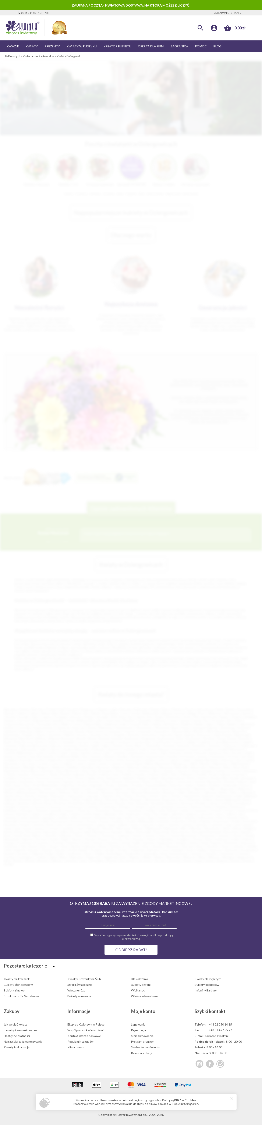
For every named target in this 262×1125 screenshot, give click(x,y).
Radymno (149, 843)
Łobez (32, 763)
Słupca (226, 846)
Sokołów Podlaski (235, 781)
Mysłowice (173, 717)
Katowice (126, 709)
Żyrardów (55, 735)
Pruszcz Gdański (219, 774)
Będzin (199, 724)
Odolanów (65, 835)
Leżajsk (186, 760)
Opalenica (123, 835)
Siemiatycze (117, 846)
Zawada (42, 796)
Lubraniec (216, 825)
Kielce (165, 709)
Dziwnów (42, 810)
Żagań (199, 861)
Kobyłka (189, 817)
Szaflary (202, 850)
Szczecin (72, 709)
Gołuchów (200, 810)
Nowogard (105, 771)
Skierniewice (144, 727)
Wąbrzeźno (76, 857)
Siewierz (157, 846)
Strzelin (110, 850)
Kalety (74, 817)
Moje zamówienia (142, 1036)
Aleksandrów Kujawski (198, 796)
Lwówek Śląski (132, 763)
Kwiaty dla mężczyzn (208, 979)
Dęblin (95, 745)
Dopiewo (222, 807)
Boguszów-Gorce (174, 799)
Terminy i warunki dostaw (21, 1030)
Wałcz (213, 789)
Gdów (43, 749)
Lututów (115, 763)
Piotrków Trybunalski (137, 720)
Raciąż (126, 843)
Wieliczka (244, 789)
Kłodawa (176, 817)
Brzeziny (121, 803)
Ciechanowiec (142, 742)
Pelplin (64, 839)
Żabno (234, 792)
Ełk (229, 720)
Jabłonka (177, 814)
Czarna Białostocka (225, 742)
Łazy (18, 828)
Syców (190, 850)
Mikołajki (29, 767)
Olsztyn (177, 709)
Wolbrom (65, 792)
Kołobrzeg (66, 731)
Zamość (185, 720)
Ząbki (181, 792)
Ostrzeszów (207, 835)
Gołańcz (185, 810)
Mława (237, 828)
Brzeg (221, 738)
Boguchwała (165, 738)
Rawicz (194, 843)
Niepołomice (199, 767)
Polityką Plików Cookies (179, 1100)
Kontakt (44, 12)
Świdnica (187, 724)
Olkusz (156, 771)
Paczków (23, 774)
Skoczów (188, 846)
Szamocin (215, 850)
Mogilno (249, 828)
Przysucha (42, 778)
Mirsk (226, 828)
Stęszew (60, 850)
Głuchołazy (102, 810)
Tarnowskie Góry (47, 724)
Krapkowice (55, 760)
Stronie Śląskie (78, 850)
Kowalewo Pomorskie (18, 760)
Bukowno (173, 803)
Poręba (234, 839)
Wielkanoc (138, 990)
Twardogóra (25, 857)
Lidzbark (122, 825)
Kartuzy (22, 756)
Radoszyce (113, 778)
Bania (178, 735)
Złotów (188, 861)
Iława (147, 814)
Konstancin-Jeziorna (193, 756)
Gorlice (143, 749)
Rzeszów (9, 713)
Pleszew (138, 839)
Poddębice (183, 839)
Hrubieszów (133, 814)
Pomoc (201, 46)
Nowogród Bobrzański (206, 832)
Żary (107, 735)
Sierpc (146, 846)
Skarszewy (173, 846)
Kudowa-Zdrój (43, 825)
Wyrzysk (42, 861)
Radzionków (165, 843)
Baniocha (26, 799)
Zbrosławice (127, 861)
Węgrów (134, 857)
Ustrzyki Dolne (181, 789)
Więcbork (189, 857)
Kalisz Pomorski (170, 753)
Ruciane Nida (219, 778)
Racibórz (9, 727)
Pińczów (117, 839)
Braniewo (24, 803)
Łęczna (27, 828)
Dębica (39, 731)
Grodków (50, 814)
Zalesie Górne (13, 796)
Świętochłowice (43, 727)
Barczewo (51, 799)
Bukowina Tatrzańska (150, 803)
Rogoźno (216, 843)
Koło (243, 817)
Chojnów (24, 807)
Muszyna (76, 832)
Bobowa (104, 738)
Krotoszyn (249, 821)
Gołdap (150, 810)
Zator (83, 861)
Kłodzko (122, 756)
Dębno (106, 745)
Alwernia (133, 735)
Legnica (46, 717)
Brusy (49, 803)
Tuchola (242, 853)
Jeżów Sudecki (29, 817)
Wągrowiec (94, 857)
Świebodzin (230, 785)
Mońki (8, 832)
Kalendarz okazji (141, 1053)
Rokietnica (231, 843)
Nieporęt (215, 767)
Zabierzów (194, 792)
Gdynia (154, 709)
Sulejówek (137, 850)
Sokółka (251, 846)
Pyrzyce (80, 778)
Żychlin (8, 864)
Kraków (25, 709)
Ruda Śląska (110, 713)
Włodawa (228, 857)
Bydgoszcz (88, 709)
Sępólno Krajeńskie (83, 846)
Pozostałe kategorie (30, 966)
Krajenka (205, 821)
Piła (195, 717)
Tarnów (246, 713)
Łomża (196, 720)
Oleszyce (92, 835)
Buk (131, 803)
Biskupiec (136, 799)
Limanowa (226, 760)
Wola (7, 861)
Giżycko (55, 749)
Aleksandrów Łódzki (229, 796)
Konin (187, 717)
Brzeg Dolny (77, 803)
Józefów (62, 817)
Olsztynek (107, 835)
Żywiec (176, 796)
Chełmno (53, 742)
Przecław (239, 774)
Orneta (137, 835)
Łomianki (67, 828)
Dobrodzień (153, 745)
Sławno (147, 781)
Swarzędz (177, 850)
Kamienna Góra (218, 753)
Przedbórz (10, 778)
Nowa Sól (239, 731)
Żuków (128, 796)
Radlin (136, 843)
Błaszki (81, 738)
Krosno (51, 731)
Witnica (9, 792)
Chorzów (10, 717)
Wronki (30, 861)
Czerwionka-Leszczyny (173, 807)
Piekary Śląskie (226, 724)
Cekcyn (213, 803)
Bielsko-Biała (50, 713)
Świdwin (214, 785)
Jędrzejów (48, 817)
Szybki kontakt (210, 1011)
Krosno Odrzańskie (90, 760)
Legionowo (245, 724)
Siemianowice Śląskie (215, 717)
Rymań (33, 846)
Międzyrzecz (221, 763)
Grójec (63, 814)
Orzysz (162, 835)
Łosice (55, 763)
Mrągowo (43, 767)
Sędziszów (54, 781)
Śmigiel (99, 853)
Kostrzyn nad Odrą (240, 756)
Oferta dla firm (151, 46)
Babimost (250, 796)
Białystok (141, 709)
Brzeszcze (106, 803)
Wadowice (200, 789)
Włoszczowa (47, 792)
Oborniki (50, 835)
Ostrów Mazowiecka (182, 835)
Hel (120, 814)
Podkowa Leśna (108, 774)
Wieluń (158, 857)
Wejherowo (106, 727)
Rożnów (203, 778)
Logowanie (138, 1024)
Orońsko (220, 771)
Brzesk (232, 738)
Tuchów (9, 857)
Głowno (69, 810)
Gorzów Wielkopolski (145, 713)
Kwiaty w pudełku (82, 46)
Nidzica (129, 832)
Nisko (227, 767)
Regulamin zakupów (80, 1041)
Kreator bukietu (117, 46)
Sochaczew (184, 781)
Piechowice (39, 774)
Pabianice (159, 720)
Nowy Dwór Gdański (237, 832)
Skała (106, 781)
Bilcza (124, 799)
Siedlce (159, 717)
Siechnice (93, 781)
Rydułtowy (11, 846)
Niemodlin (181, 767)
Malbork (69, 735)
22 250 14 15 (26, 12)
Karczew (236, 753)
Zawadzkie (96, 861)
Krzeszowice (133, 760)
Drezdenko (199, 745)
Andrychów (148, 735)
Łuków (102, 763)
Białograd (10, 738)
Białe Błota (26, 738)
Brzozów (244, 738)
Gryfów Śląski (92, 814)
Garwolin (56, 810)
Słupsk (88, 717)
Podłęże (126, 774)
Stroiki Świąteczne (79, 984)
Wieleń (147, 857)
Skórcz (200, 846)
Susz (166, 850)
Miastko (205, 763)
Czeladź (246, 742)
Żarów (210, 861)
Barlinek (190, 735)
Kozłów (40, 760)
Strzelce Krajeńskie (90, 785)
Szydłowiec (74, 853)
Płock (201, 713)
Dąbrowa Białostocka (34, 745)
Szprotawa (34, 789)
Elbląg (191, 713)
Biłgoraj (54, 738)
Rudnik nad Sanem (242, 778)
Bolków (208, 799)
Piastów (90, 839)
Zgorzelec (93, 796)
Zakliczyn (56, 861)
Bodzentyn (132, 738)
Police (174, 774)
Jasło (107, 753)
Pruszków (218, 720)
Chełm (238, 720)
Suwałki (57, 720)
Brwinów (61, 803)
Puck (69, 778)
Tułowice (131, 789)
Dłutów (118, 745)
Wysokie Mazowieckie (145, 792)
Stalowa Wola (92, 724)
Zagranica (179, 46)
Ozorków (223, 835)
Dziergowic (11, 749)
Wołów (18, 861)
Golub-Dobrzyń (167, 810)
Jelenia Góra (144, 717)
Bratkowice (193, 738)
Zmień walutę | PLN (228, 12)
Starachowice (125, 727)
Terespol (196, 853)
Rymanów (10, 781)
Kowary (104, 821)
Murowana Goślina (56, 832)
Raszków (181, 843)
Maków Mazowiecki (157, 763)
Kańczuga (115, 817)
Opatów (168, 771)
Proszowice (42, 843)
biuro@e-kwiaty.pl (217, 1036)
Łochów (43, 763)
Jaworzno (75, 717)
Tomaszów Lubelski (67, 789)
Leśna (69, 825)
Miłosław (196, 828)
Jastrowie (206, 814)
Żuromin (140, 796)
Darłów (84, 745)
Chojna (95, 742)
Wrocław (38, 709)
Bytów (40, 742)
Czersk (151, 807)
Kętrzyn (96, 756)
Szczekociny (248, 850)
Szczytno (23, 853)
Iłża (155, 814)
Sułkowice (153, 850)
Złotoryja (174, 861)
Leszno (173, 720)
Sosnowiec (244, 709)
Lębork (174, 760)
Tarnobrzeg (227, 727)
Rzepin (54, 846)
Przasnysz (72, 843)
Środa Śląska (114, 853)
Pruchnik (58, 843)
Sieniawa (133, 846)
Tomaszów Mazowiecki (19, 724)
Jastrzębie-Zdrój (106, 717)
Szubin (60, 853)
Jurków (153, 753)
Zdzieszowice (75, 796)
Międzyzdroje (239, 763)
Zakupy (12, 1011)
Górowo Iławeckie (16, 814)
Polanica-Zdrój (157, 774)
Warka (63, 857)
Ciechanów (114, 731)
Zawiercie (63, 727)
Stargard (249, 717)
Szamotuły (231, 850)
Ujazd (52, 857)
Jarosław (96, 735)
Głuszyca (118, 810)
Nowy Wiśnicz (33, 835)
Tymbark (41, 857)
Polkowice (187, 774)
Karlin (248, 753)
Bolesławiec (12, 735)
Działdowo (11, 810)
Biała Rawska (223, 735)
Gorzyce (194, 749)
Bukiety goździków (207, 984)
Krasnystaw (221, 821)
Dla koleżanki (139, 979)
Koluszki (231, 817)
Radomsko (26, 731)
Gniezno (9, 720)
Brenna (38, 803)
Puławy (185, 727)
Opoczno (182, 771)
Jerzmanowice (136, 753)
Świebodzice (133, 853)
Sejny (64, 846)
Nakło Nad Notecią (97, 832)
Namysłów (150, 767)
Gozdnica (208, 749)
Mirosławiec (213, 828)
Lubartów (173, 825)
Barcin (38, 799)
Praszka (9, 843)
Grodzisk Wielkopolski (18, 753)
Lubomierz (201, 825)
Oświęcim (118, 735)
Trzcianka (210, 853)
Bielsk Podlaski (82, 799)
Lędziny (100, 825)
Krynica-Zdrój (114, 760)
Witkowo (214, 857)
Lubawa (187, 825)
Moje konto (143, 1011)
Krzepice (25, 825)
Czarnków (92, 807)
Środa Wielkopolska (46, 785)
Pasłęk (53, 839)
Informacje (79, 1011)
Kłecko (163, 817)
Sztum (47, 789)
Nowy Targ (89, 771)
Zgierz (210, 724)
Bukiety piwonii (141, 984)
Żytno (165, 796)
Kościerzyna (217, 756)
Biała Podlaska (152, 724)
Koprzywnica (59, 821)
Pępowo (76, 839)
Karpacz (9, 756)
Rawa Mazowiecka (173, 778)
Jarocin (97, 753)
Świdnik (27, 735)
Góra (252, 810)
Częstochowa (204, 709)
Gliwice (23, 713)
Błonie (92, 738)
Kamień (86, 817)
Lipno (239, 760)
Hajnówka (109, 814)
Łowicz (80, 828)
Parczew (41, 839)
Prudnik (201, 774)
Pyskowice (112, 843)
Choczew (83, 742)
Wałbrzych (215, 713)
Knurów (82, 735)
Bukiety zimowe (14, 990)
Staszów (33, 850)
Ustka (154, 789)
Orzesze (149, 835)
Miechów (108, 828)
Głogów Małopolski (75, 749)
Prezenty (52, 46)
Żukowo (247, 861)
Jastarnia (119, 753)
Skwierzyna (132, 781)
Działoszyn (248, 745)
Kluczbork (137, 756)
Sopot (17, 785)
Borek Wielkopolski (228, 799)
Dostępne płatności (17, 1036)
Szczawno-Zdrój (14, 789)
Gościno (241, 810)
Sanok (41, 781)
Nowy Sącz (126, 717)
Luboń (80, 763)
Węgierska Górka (115, 857)
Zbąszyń (111, 861)
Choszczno (56, 807)
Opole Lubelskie (201, 771)
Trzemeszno (227, 853)
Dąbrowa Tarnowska (63, 745)
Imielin (164, 814)
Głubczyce (114, 749)
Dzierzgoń (26, 810)
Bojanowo (194, 799)
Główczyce (84, 810)
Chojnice (40, 735)
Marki (194, 763)
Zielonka (107, 796)
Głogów (236, 717)
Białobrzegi (241, 735)
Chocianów (241, 803)
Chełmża (226, 803)
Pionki (53, 774)
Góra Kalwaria (159, 749)
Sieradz (80, 731)
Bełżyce (65, 799)
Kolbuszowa (206, 817)
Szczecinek (144, 731)
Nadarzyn (119, 767)
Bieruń (99, 799)
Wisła (201, 857)
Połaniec (140, 774)
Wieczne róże (76, 990)
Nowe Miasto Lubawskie (37, 771)
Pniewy (151, 839)
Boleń (180, 738)
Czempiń (139, 807)
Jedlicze (231, 814)
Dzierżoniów (29, 749)
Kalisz (35, 717)
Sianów (102, 846)
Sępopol (68, 781)
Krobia (235, 821)
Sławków (213, 846)
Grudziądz (60, 717)
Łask (237, 825)
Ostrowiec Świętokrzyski (33, 720)
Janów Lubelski (80, 753)
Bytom (65, 713)
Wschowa (122, 792)
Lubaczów (147, 825)
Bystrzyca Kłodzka (193, 803)
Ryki (23, 846)
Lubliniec (68, 763)
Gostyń (229, 810)
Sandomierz (26, 781)
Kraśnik (70, 760)
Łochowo (53, 828)
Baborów (11, 799)
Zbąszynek (57, 796)
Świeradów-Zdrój (155, 853)
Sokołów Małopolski (207, 781)
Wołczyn (79, 792)
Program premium (142, 1041)
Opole (219, 709)
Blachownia (152, 799)
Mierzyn (138, 828)
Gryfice (40, 753)
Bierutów (112, 799)
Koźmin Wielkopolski (140, 821)
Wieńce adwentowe (144, 996)
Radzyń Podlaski (147, 778)
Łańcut (162, 760)
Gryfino (52, 753)
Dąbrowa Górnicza (173, 713)
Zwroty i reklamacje (16, 1047)
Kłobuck (109, 756)
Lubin (98, 720)
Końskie (172, 756)
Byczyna (27, 742)
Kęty (85, 756)
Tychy (124, 713)
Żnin (119, 796)
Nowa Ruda (161, 832)
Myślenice (58, 767)
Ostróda (234, 771)
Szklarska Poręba (43, 853)
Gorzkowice (179, 749)
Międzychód (154, 828)
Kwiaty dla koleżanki (17, 979)
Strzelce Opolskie (117, 785)
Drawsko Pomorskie (176, 745)
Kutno (100, 731)
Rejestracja (138, 1030)
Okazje (13, 46)
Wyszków (169, 792)
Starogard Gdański (205, 727)
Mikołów (198, 731)
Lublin (113, 709)
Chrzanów (123, 742)
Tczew (76, 724)
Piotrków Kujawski (72, 774)
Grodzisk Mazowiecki (231, 749)
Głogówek (98, 749)
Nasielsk (117, 832)
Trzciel (86, 789)
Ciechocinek (162, 742)
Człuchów (10, 745)
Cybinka (190, 742)
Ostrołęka (24, 727)
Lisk (22, 763)
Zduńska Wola (180, 731)
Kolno (220, 817)
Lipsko (134, 825)
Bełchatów (171, 724)
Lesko (59, 825)
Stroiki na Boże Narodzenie (21, 996)
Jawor (219, 814)
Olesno (130, 771)
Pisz (127, 839)
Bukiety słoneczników (18, 984)
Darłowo (196, 807)
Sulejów (201, 785)
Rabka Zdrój (95, 778)
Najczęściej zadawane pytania (23, 1041)
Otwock (129, 731)
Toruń (189, 709)
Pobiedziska (166, 839)
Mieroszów (123, 828)
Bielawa (41, 738)
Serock (80, 781)
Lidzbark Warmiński (205, 760)
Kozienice (118, 821)
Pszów (85, 843)
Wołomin (93, 792)
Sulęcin (189, 785)
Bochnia (117, 738)
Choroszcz (39, 807)
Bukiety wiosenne (79, 996)
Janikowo (191, 814)
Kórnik (192, 821)
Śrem (27, 785)
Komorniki (10, 821)
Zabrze (34, 713)
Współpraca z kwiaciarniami (85, 1030)
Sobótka (238, 846)
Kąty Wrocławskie (41, 756)
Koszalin (23, 717)
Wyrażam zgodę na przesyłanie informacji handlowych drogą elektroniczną (133, 936)
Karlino (129, 817)
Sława (159, 781)
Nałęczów (133, 767)
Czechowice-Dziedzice (116, 807)
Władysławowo (26, 792)
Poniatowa (220, 839)
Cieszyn (177, 742)
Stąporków (68, 785)
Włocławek (231, 713)
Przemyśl (134, 724)
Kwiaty (32, 46)
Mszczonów (34, 832)
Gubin (64, 753)
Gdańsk (102, 709)
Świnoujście (161, 731)
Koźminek (162, 821)
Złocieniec (145, 861)
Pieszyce (103, 839)
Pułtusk (97, 843)
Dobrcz (209, 807)
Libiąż (111, 825)
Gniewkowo (135, 810)
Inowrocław (113, 720)
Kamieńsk (100, 817)
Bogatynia (148, 738)
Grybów (75, 814)
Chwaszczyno (74, 807)
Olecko (79, 835)
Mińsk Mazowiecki (218, 731)
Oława (118, 771)
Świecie (245, 785)
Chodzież (10, 807)
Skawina (117, 781)
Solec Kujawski (15, 850)
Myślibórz (73, 767)
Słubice (170, 781)
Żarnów (30, 796)
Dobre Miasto (134, 745)
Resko (191, 778)
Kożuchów (179, 821)
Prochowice (24, 843)
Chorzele (109, 742)
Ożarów (236, 835)
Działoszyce (231, 745)
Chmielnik (67, 742)
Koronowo (77, 821)
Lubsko (91, 763)
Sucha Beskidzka (156, 785)
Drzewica (215, 745)
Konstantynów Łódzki (34, 821)
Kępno (151, 817)
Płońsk (91, 774)
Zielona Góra (80, 713)
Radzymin (128, 778)
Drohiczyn (236, 807)
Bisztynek (67, 738)
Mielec (65, 724)
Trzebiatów (100, 789)
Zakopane (247, 792)
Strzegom (96, 850)
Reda (204, 843)
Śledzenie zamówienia (145, 1047)
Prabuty (247, 839)
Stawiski (46, 850)
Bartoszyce (205, 735)
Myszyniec (103, 767)
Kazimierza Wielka (68, 756)
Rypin (43, 846)
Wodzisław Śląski (166, 727)
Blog (217, 46)
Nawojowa (166, 767)
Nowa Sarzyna (180, 832)
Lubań (161, 825)
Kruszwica (10, 825)
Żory (206, 720)
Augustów (166, 735)
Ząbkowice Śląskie (215, 792)
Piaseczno (78, 727)
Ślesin (88, 853)
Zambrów (71, 861)
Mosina (19, 832)
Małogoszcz (180, 763)
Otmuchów (249, 771)
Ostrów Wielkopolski (79, 720)
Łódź (62, 709)
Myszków (88, 767)
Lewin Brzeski (84, 825)
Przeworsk (26, 778)
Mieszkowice (12, 767)
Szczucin (9, 853)
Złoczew (160, 861)
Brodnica (209, 738)
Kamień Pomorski (194, 753)
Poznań (51, 709)
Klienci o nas (75, 1047)
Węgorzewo (228, 789)
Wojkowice (244, 857)
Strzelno (122, 850)
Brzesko (92, 803)
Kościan (91, 821)
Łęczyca (39, 828)
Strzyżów (137, 785)
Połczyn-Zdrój (201, 839)
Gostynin (215, 810)
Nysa (90, 731)
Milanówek (171, 828)
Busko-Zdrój (12, 742)
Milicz (184, 828)
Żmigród (221, 861)
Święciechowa (178, 853)
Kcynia (140, 817)
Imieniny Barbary (206, 990)
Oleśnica (143, 771)
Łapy (229, 825)
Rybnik (95, 713)
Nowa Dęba (144, 832)
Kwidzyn (150, 760)
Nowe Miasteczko (67, 771)
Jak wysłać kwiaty (15, 1024)
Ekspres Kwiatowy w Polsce (86, 1024)
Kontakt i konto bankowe (84, 1036)
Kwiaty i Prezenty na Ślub (84, 979)
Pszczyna (58, 778)
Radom (230, 709)
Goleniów (129, 749)
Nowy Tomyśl (12, 835)
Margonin (93, 828)
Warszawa (10, 709)
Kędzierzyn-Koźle (114, 724)
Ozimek (10, 774)
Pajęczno (27, 839)
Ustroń (164, 789)
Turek (144, 789)
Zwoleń (154, 796)
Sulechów (176, 785)
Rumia (92, 727)
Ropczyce (247, 843)
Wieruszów (173, 857)
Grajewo (36, 814)
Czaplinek (204, 742)
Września (107, 792)
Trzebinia (116, 789)
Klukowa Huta (155, 756)
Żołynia (235, 861)
